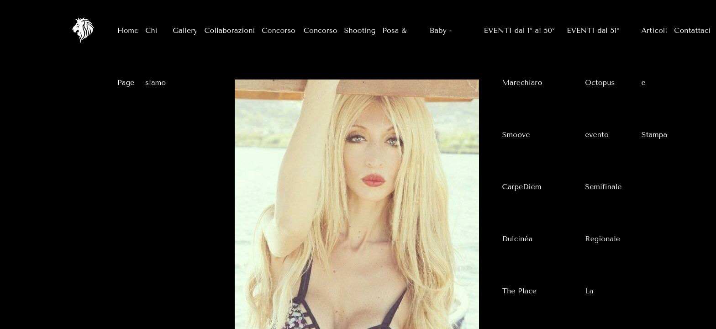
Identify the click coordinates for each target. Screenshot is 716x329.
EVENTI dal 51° (593, 30)
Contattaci (692, 30)
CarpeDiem (522, 186)
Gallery (185, 30)
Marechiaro (522, 82)
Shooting (360, 30)
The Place (519, 291)
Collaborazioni (229, 30)
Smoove (516, 134)
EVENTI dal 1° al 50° (519, 30)
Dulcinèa (517, 238)
